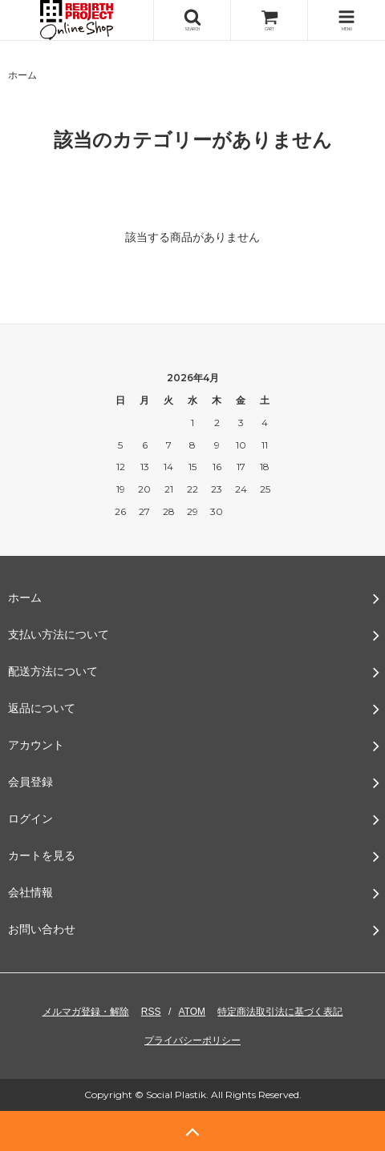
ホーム (22, 75)
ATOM (192, 1011)
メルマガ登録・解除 (86, 1011)
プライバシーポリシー (192, 1040)
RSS (151, 1011)
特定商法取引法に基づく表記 (279, 1011)
